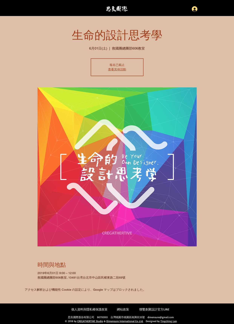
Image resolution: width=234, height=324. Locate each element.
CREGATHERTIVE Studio (90, 321)
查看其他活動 (117, 69)
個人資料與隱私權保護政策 (89, 309)
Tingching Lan (168, 321)
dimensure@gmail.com (160, 317)
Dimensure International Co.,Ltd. (124, 321)
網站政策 (123, 309)
